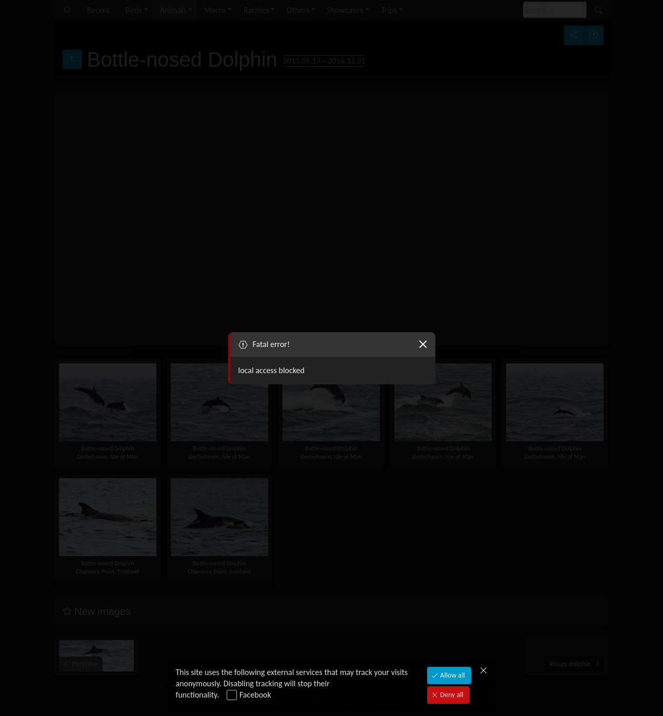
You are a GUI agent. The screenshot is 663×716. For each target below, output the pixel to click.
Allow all (451, 675)
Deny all (450, 694)
